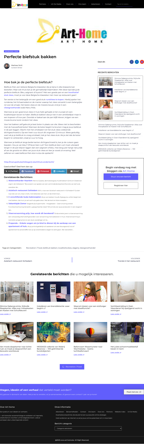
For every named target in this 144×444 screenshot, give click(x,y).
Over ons (69, 4)
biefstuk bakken (50, 248)
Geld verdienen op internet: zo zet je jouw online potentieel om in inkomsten (84, 418)
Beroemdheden (72, 412)
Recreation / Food (11, 51)
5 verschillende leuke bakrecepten (24, 197)
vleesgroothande (12, 108)
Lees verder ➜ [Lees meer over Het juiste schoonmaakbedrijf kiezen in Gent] (116, 353)
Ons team (82, 4)
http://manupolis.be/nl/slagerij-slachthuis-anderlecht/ (29, 162)
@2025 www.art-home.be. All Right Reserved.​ (72, 440)
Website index (120, 412)
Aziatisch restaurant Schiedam (22, 191)
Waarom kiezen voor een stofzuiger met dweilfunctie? (126, 102)
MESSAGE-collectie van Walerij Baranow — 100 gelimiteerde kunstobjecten (116, 150)
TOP (136, 441)
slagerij (75, 248)
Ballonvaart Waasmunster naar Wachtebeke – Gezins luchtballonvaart (88, 349)
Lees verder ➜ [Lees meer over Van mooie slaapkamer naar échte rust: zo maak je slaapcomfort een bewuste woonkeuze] (5, 355)
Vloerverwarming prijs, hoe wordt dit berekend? (31, 214)
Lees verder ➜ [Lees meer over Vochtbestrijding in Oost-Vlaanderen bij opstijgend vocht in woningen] (116, 314)
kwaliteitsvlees (65, 248)
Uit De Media (56, 4)
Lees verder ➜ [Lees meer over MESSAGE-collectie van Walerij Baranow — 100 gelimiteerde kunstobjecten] (42, 355)
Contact (108, 4)
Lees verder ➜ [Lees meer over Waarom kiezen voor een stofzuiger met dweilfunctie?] (79, 312)
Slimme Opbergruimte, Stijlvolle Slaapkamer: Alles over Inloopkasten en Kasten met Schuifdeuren (127, 81)
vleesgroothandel (87, 248)
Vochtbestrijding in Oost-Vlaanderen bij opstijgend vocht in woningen (127, 114)
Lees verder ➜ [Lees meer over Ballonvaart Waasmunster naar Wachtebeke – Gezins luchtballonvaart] (79, 355)
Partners (42, 4)
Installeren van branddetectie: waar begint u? (126, 91)
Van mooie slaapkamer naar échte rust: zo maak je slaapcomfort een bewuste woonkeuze (118, 144)
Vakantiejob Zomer (17, 204)
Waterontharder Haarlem (20, 181)
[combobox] (124, 4)
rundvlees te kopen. (55, 100)
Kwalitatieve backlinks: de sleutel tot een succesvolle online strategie (81, 415)
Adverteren (95, 4)
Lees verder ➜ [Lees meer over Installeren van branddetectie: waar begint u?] (42, 312)
